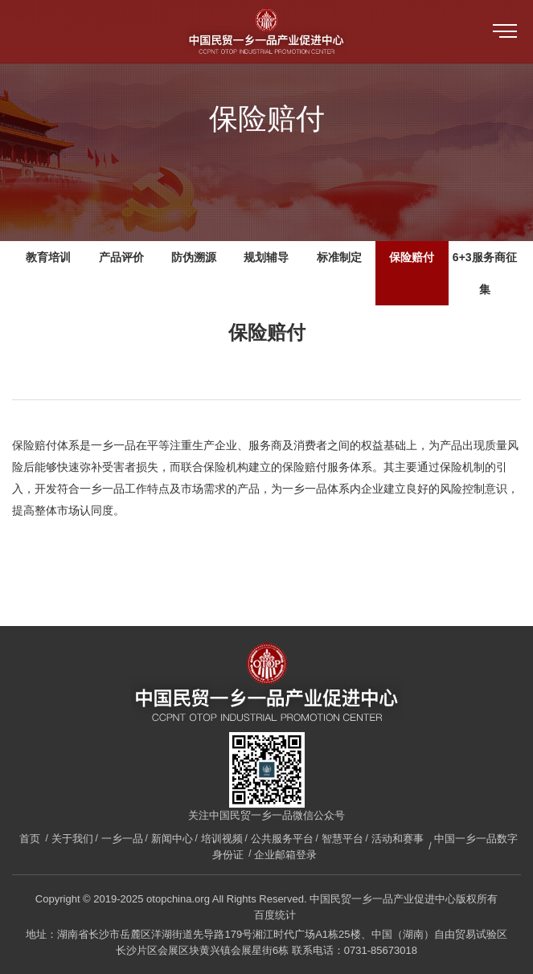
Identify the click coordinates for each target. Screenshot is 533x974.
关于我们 (72, 839)
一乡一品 (122, 839)
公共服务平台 (282, 839)
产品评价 (121, 257)
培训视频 (222, 839)
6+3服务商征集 (485, 273)
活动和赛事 (397, 839)
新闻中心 (172, 839)
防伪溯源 (193, 257)
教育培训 (48, 257)
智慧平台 (342, 839)
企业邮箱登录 (285, 855)
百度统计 (275, 915)
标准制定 (339, 257)
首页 (29, 839)
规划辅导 (266, 257)
